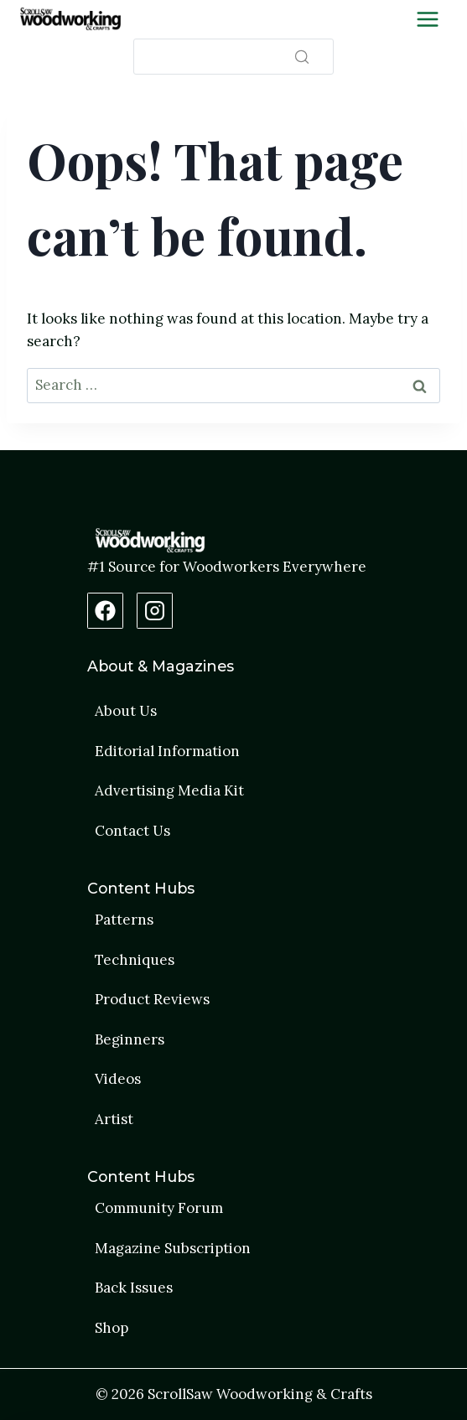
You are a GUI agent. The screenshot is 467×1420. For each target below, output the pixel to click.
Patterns (124, 919)
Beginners (129, 1039)
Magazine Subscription (173, 1248)
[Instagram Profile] (155, 611)
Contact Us (132, 830)
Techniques (134, 960)
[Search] (233, 57)
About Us (126, 711)
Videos (118, 1079)
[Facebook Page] (105, 611)
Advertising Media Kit (169, 790)
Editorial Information (167, 751)
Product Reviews (152, 999)
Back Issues (134, 1287)
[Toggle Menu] (427, 19)
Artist (114, 1119)
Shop (111, 1328)
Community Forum (159, 1208)
